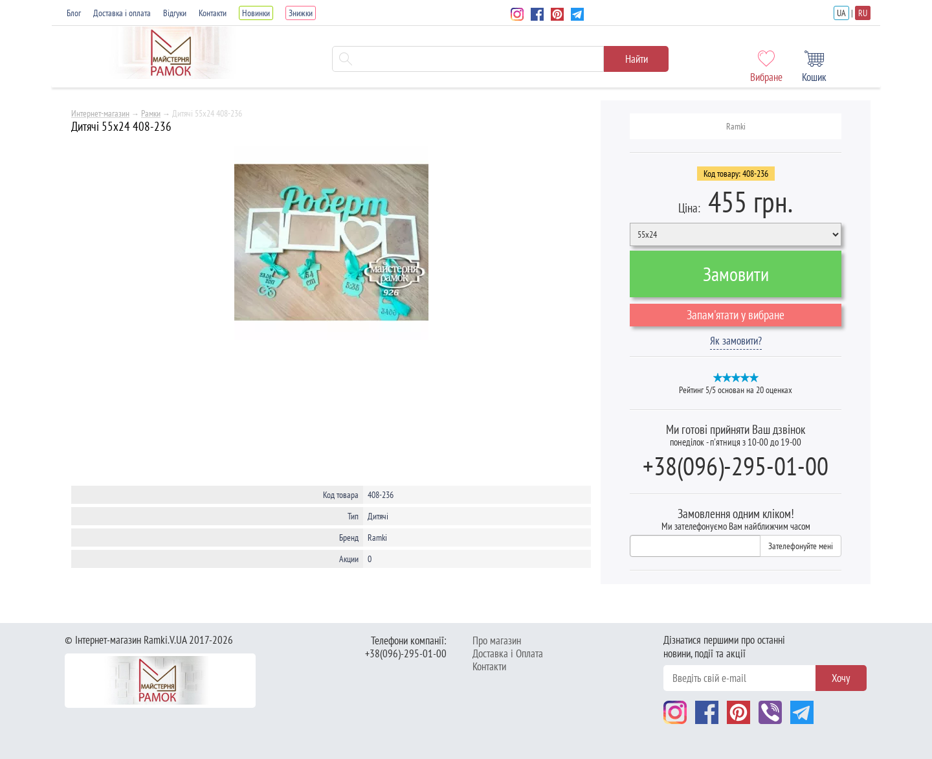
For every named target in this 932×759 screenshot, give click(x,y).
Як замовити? (736, 341)
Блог (74, 13)
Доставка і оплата (122, 13)
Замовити (736, 273)
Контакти (213, 13)
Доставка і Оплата (507, 653)
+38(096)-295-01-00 (735, 465)
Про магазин (496, 640)
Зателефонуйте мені (800, 546)
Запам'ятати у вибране (735, 315)
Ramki (736, 126)
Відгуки (174, 13)
